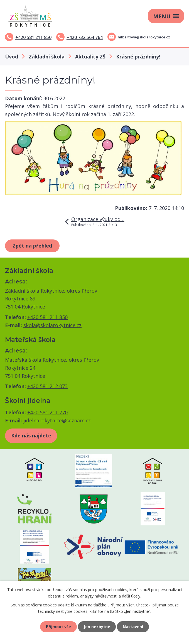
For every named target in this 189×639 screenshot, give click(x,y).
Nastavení (133, 626)
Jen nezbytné (97, 626)
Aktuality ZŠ (90, 56)
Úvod (11, 56)
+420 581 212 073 (47, 386)
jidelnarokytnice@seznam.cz (57, 420)
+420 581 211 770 (47, 412)
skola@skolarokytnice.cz (52, 325)
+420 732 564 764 (85, 37)
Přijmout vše (58, 626)
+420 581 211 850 (33, 37)
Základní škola (47, 56)
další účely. (131, 595)
